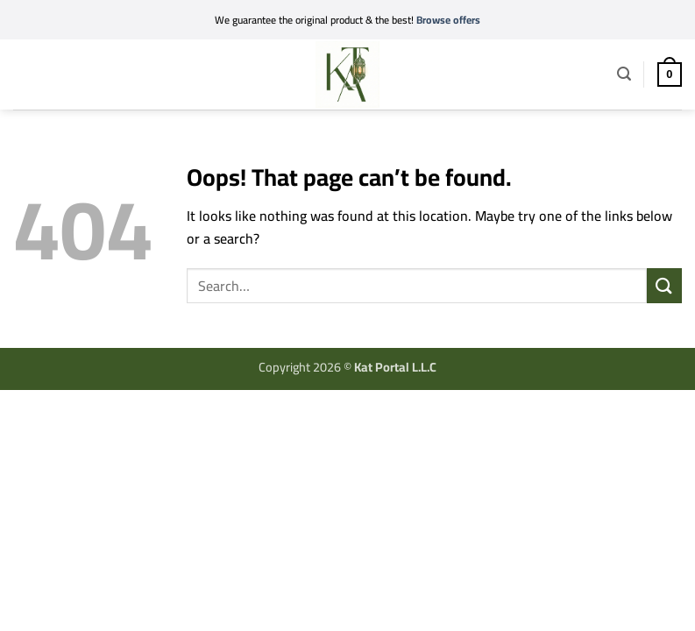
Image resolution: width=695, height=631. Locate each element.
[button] (24, 71)
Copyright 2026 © (347, 367)
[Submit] (664, 285)
